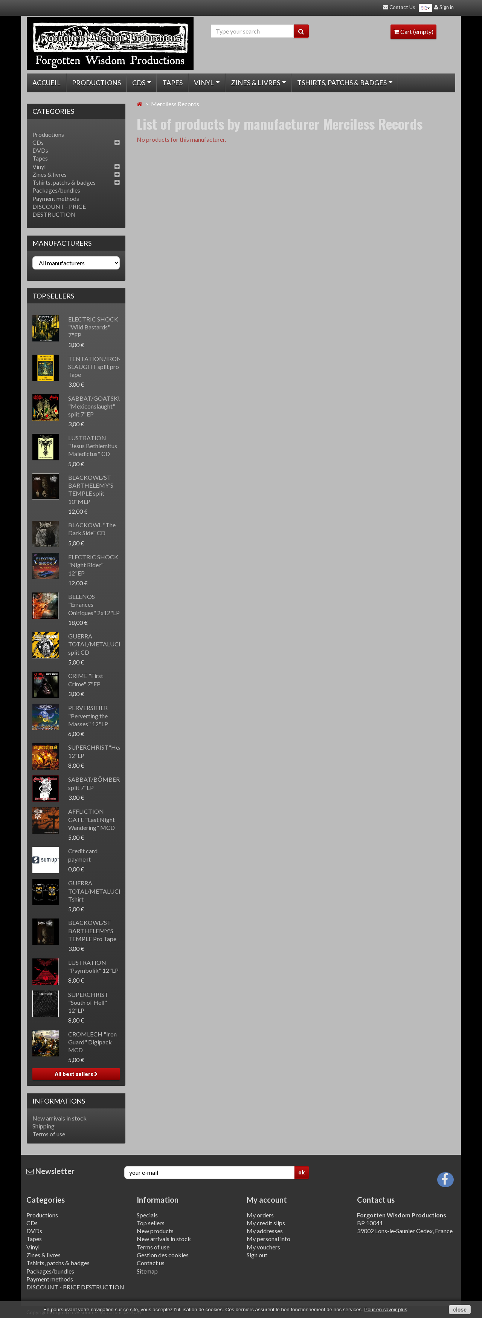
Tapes (172, 82)
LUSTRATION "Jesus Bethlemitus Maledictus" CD (92, 446)
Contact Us (399, 7)
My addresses (265, 1230)
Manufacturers (62, 243)
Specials (147, 1214)
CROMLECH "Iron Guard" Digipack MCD (92, 1042)
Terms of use (48, 1133)
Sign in (444, 7)
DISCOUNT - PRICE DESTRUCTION (75, 1286)
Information (157, 1199)
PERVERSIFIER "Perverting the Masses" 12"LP (88, 715)
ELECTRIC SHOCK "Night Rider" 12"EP (93, 565)
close (460, 1310)
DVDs (40, 150)
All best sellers (76, 1074)
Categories (45, 1199)
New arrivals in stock (59, 1118)
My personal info (268, 1238)
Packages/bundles (56, 190)
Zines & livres (258, 82)
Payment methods (55, 198)
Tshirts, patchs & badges (344, 82)
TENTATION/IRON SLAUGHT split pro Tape (95, 366)
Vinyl (207, 82)
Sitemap (147, 1271)
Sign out (257, 1254)
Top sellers (53, 296)
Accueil (46, 82)
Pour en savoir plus (385, 1309)
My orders (260, 1214)
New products (155, 1230)
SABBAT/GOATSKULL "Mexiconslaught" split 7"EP (98, 406)
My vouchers (263, 1247)
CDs (141, 82)
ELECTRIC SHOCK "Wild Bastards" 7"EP (93, 327)
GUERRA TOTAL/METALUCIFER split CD (99, 644)
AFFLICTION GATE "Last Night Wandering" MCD (91, 819)
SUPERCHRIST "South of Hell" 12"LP (88, 1002)
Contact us (151, 1262)
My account (267, 1199)
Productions (96, 82)
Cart (413, 31)
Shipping (43, 1126)
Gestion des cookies (163, 1254)
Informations (58, 1101)
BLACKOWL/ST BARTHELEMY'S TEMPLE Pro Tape (92, 930)
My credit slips (266, 1222)
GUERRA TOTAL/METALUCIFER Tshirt (99, 891)
